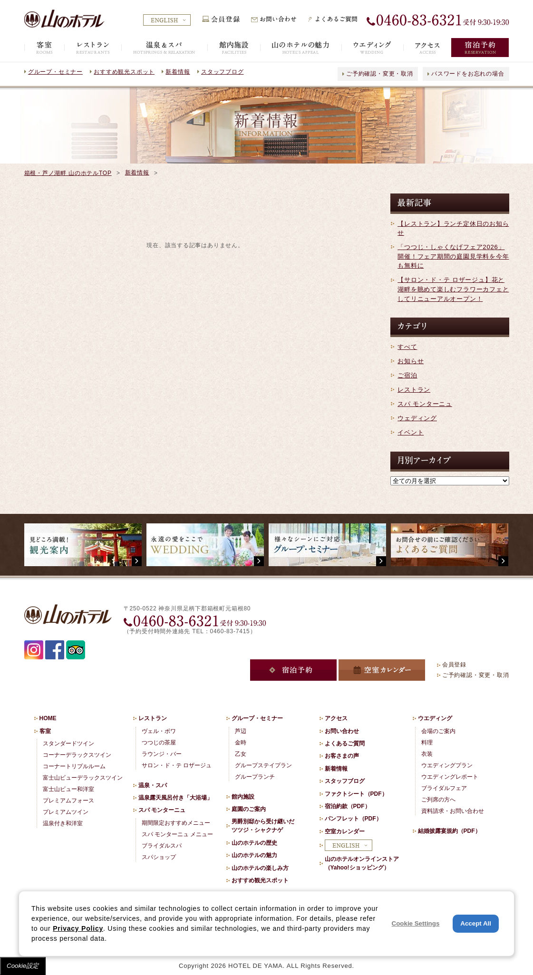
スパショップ (159, 857)
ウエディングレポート (449, 776)
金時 (240, 742)
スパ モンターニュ (424, 403)
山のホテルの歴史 (254, 843)
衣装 (427, 754)
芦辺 (240, 731)
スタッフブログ (222, 71)
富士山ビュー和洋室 (68, 789)
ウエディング (435, 718)
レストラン (413, 389)
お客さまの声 (342, 756)
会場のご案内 (438, 731)
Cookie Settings (416, 923)
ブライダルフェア (444, 788)
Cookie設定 (23, 965)
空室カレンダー (345, 831)
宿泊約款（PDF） (347, 806)
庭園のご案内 (249, 809)
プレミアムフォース (68, 800)
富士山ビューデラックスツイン (83, 777)
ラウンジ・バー (162, 754)
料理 (427, 742)
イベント (410, 432)
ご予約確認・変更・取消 (379, 73)
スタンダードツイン (68, 743)
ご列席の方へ (438, 799)
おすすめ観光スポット (124, 71)
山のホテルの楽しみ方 (260, 868)
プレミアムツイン (65, 812)
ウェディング (417, 418)
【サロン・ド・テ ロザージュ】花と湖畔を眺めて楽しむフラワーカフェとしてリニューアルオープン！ (453, 289)
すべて (407, 346)
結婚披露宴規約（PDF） (449, 831)
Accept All (475, 923)
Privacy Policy (78, 928)
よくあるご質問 (345, 743)
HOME (48, 718)
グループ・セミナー (55, 71)
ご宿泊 (407, 375)
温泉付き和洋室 (63, 823)
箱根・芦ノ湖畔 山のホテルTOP (68, 173)
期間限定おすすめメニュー (176, 823)
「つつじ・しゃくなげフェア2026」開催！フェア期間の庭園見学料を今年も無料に (453, 256)
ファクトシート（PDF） (356, 794)
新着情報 (177, 71)
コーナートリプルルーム (74, 766)
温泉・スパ (152, 785)
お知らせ (410, 361)
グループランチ (255, 776)
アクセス (336, 718)
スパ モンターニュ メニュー (177, 834)
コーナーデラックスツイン (77, 755)
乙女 (240, 754)
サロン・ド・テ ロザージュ (177, 765)
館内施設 (243, 796)
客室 (45, 731)
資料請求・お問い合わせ (452, 811)
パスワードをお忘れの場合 (467, 73)
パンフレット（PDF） (353, 818)
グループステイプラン (263, 765)
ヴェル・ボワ (159, 731)
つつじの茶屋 (159, 742)
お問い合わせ (342, 731)
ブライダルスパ (162, 845)
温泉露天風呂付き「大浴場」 (175, 797)
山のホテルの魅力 (254, 855)
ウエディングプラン (447, 765)
